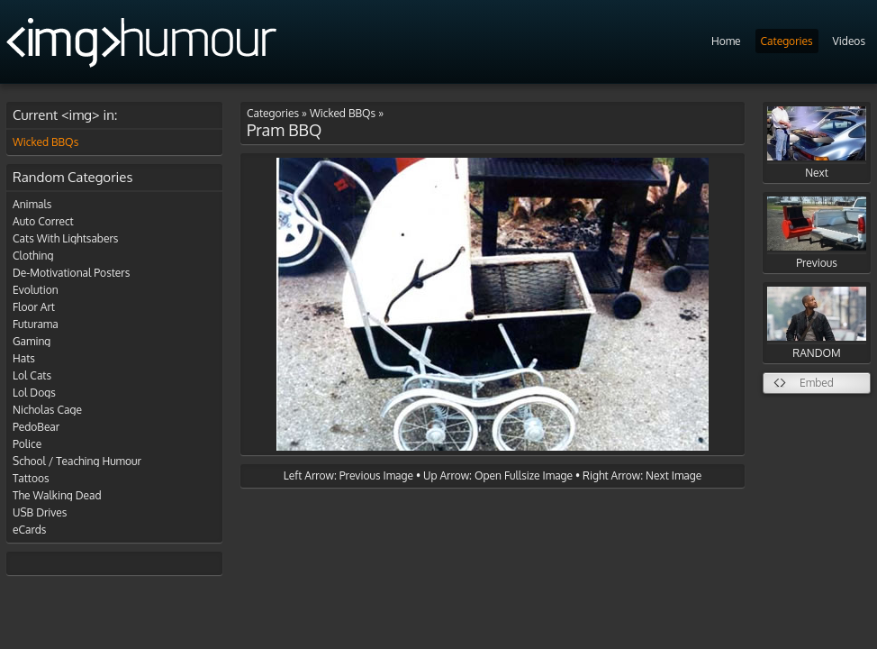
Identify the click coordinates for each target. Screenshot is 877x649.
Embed (817, 382)
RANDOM (816, 323)
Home (726, 41)
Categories (787, 41)
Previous (816, 233)
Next (816, 142)
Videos (849, 41)
